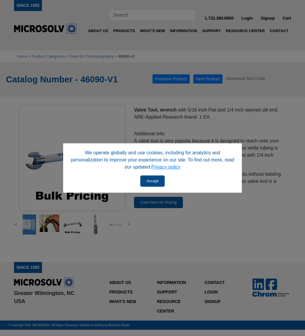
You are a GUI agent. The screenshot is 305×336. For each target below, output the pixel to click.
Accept (152, 181)
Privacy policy (165, 166)
